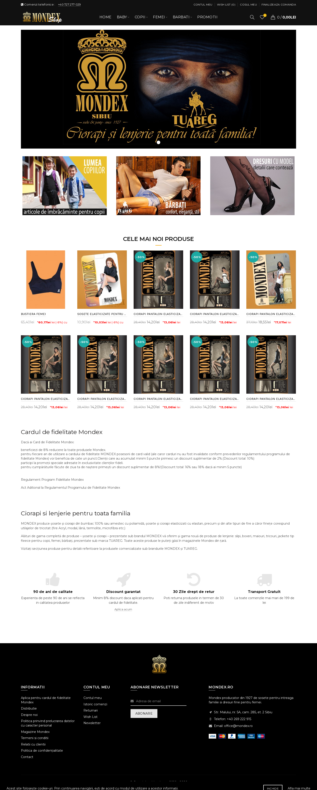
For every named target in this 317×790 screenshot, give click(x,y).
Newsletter (92, 723)
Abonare (144, 713)
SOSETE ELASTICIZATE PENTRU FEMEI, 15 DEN (102, 314)
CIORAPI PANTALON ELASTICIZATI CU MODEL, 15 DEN (158, 314)
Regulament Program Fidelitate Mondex (52, 480)
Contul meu (203, 4)
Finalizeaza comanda (279, 4)
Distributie (29, 708)
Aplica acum (123, 609)
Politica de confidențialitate (42, 751)
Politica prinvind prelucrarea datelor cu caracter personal (48, 723)
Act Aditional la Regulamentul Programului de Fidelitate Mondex (70, 488)
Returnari (90, 710)
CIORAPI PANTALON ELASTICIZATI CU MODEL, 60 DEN (271, 314)
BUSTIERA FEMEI (33, 314)
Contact (27, 757)
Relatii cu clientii (33, 744)
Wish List (90, 717)
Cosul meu (248, 4)
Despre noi (29, 715)
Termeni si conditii (34, 738)
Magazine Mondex (35, 732)
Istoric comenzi (95, 704)
